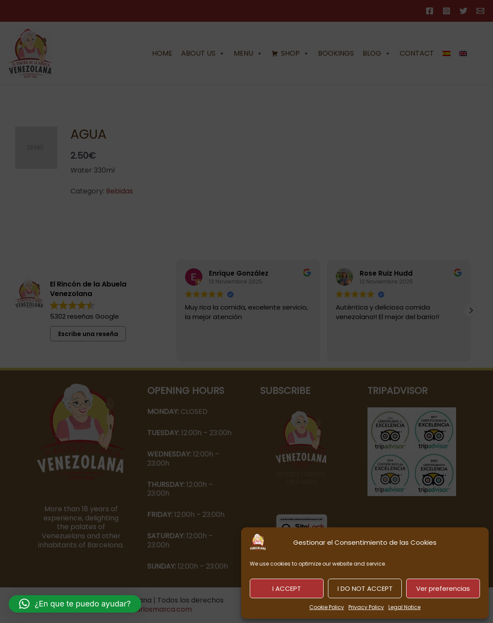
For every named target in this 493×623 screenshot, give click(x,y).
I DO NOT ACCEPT (365, 588)
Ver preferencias (443, 588)
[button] (75, 604)
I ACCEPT (286, 588)
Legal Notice (404, 607)
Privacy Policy (366, 607)
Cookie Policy (326, 607)
